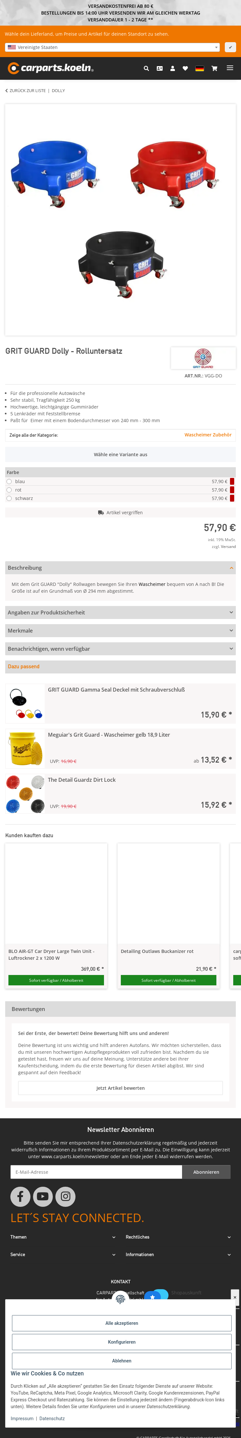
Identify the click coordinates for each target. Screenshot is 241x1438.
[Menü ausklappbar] (230, 65)
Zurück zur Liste (28, 90)
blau (124, 481)
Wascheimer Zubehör (208, 434)
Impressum (22, 1418)
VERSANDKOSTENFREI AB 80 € (120, 6)
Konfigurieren (121, 1342)
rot (124, 489)
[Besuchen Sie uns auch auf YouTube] (43, 1197)
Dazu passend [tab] (24, 667)
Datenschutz (52, 1418)
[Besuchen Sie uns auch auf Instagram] (65, 1197)
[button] (146, 68)
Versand (228, 546)
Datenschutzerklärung (137, 1143)
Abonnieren (206, 1172)
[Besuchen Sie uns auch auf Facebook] (20, 1197)
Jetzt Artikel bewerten (121, 1088)
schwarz (124, 498)
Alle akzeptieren (121, 1323)
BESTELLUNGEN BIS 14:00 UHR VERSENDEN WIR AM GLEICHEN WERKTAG (120, 13)
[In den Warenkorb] (10, 100)
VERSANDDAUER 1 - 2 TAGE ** (120, 20)
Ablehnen (121, 1360)
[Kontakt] (159, 68)
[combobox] (112, 47)
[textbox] (112, 47)
